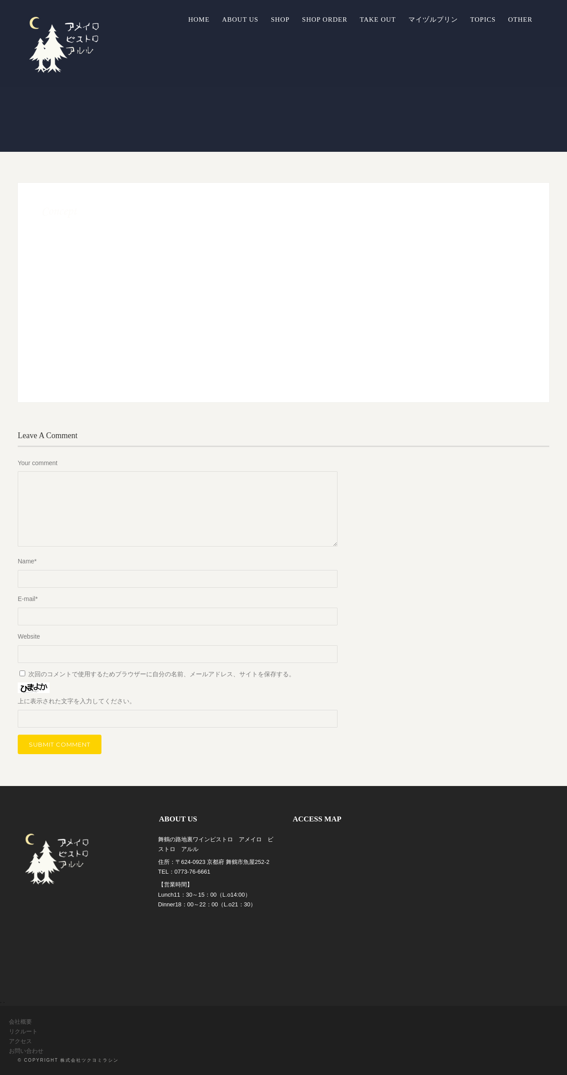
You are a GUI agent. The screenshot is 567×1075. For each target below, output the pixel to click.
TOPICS (483, 19)
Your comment (38, 462)
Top (546, 1054)
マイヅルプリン (433, 19)
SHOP (280, 19)
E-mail (28, 598)
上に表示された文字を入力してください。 (77, 701)
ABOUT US (240, 19)
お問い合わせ (26, 1051)
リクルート (23, 1031)
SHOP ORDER (324, 19)
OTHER (520, 19)
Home (199, 19)
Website (29, 636)
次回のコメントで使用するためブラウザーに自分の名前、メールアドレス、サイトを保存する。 (161, 674)
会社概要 (20, 1021)
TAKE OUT (378, 19)
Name (27, 561)
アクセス (20, 1041)
